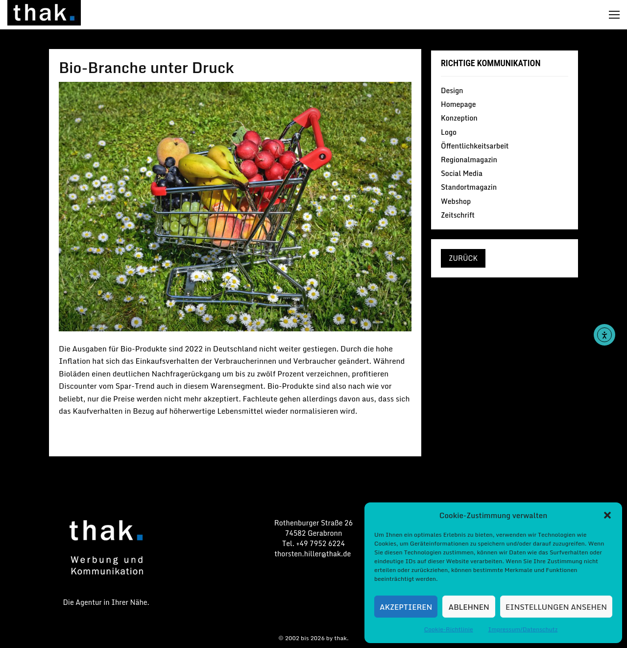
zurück (463, 258)
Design (452, 91)
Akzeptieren (406, 607)
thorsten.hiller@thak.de (313, 553)
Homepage (458, 104)
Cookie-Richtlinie (448, 629)
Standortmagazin (469, 187)
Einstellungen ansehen (556, 607)
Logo (449, 132)
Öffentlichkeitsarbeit (475, 145)
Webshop (456, 201)
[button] (607, 515)
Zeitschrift (458, 214)
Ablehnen (469, 607)
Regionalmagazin (469, 159)
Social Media (461, 173)
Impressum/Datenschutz (523, 629)
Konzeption (459, 118)
